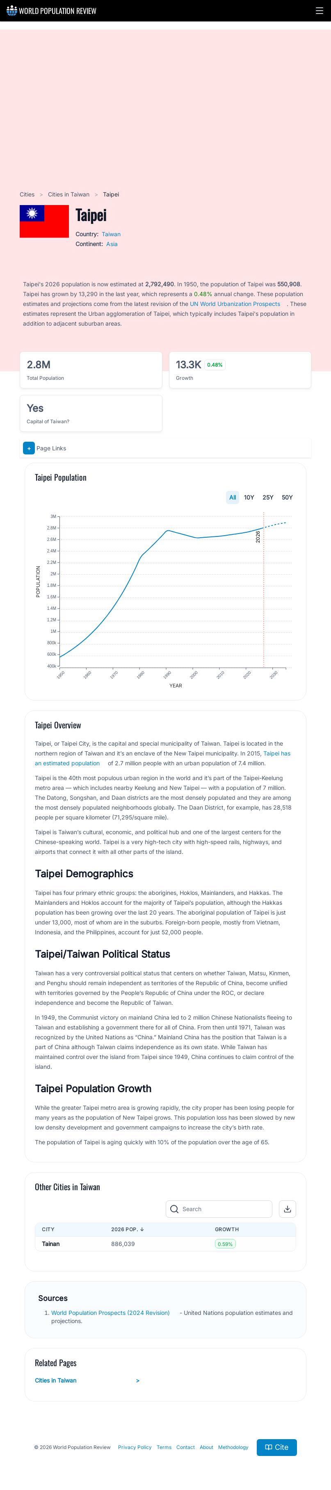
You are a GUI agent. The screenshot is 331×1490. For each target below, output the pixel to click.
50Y (287, 497)
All (232, 497)
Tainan (50, 1245)
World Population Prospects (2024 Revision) (111, 1314)
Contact (185, 1449)
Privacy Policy (135, 1449)
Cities (28, 194)
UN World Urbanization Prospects (235, 303)
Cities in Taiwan (69, 194)
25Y (268, 497)
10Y (249, 497)
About (206, 1449)
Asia (112, 243)
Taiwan (111, 233)
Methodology (233, 1449)
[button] (319, 11)
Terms (164, 1449)
